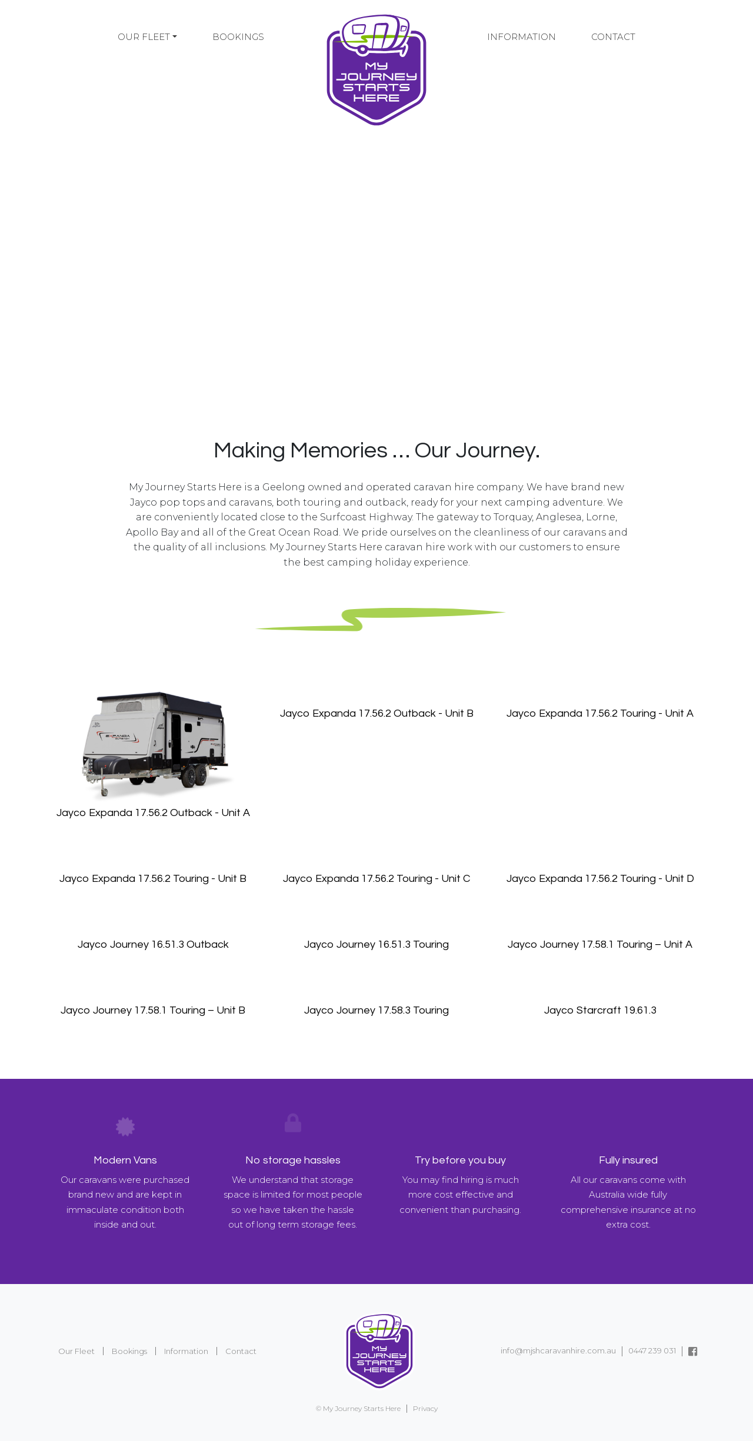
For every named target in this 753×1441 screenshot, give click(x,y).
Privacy (425, 1409)
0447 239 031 (652, 1350)
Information (521, 36)
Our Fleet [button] (144, 36)
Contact (613, 36)
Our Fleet (76, 1351)
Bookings (238, 36)
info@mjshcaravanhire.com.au (558, 1350)
